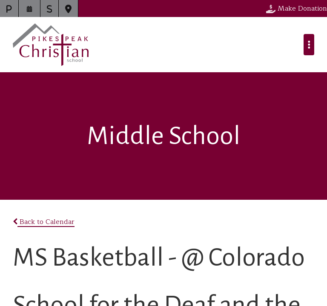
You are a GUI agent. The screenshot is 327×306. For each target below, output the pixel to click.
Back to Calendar (44, 221)
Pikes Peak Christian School (51, 44)
